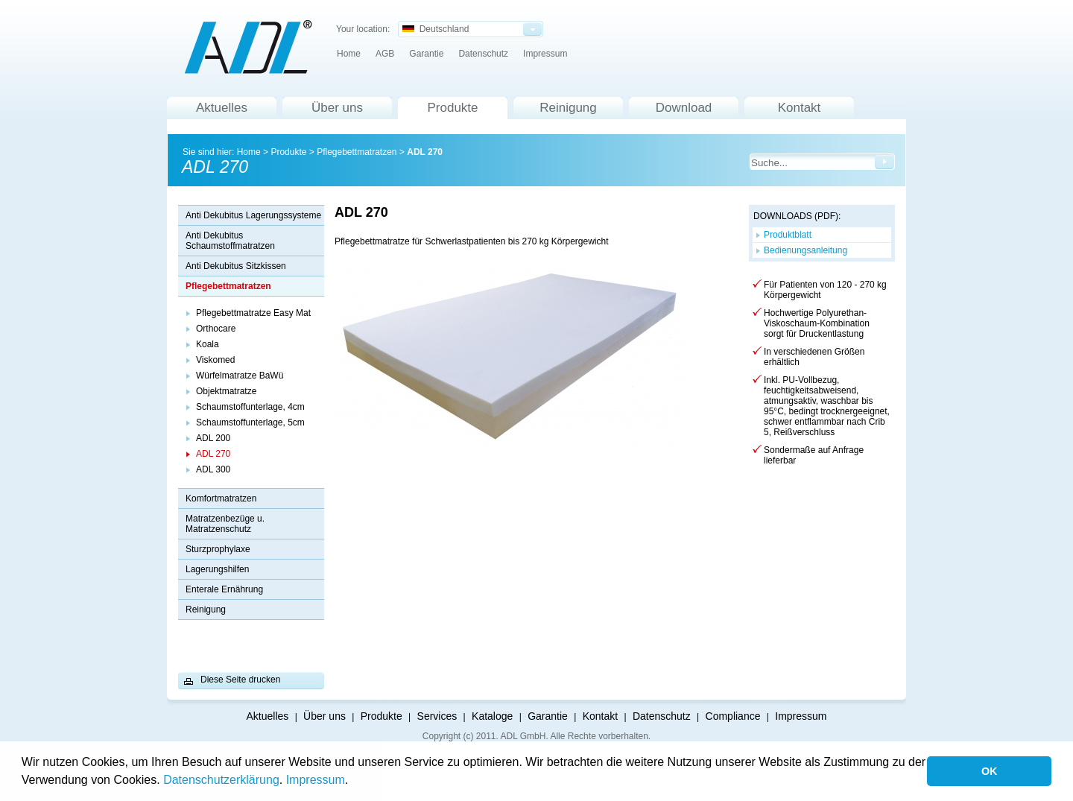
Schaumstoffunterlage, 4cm (250, 407)
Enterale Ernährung (224, 589)
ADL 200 (213, 438)
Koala (207, 344)
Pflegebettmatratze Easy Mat (253, 313)
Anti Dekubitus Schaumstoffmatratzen (230, 240)
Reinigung (568, 108)
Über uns (337, 108)
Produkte (452, 108)
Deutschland (435, 29)
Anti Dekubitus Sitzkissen (236, 266)
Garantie (426, 53)
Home (349, 53)
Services (437, 716)
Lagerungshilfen (217, 569)
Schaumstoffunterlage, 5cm (250, 422)
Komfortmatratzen (221, 498)
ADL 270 (425, 152)
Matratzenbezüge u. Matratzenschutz (225, 523)
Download (684, 108)
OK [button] (989, 771)
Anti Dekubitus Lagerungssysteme (253, 215)
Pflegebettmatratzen (356, 152)
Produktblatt (787, 234)
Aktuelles (221, 108)
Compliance (733, 716)
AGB (385, 53)
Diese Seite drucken (240, 679)
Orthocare (215, 328)
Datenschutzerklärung (221, 779)
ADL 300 (213, 469)
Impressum (315, 779)
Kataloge (492, 716)
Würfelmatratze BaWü (239, 375)
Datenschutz (483, 53)
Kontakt (799, 108)
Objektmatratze (226, 391)
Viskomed (215, 360)
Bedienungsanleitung (805, 250)
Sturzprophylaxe (218, 549)
